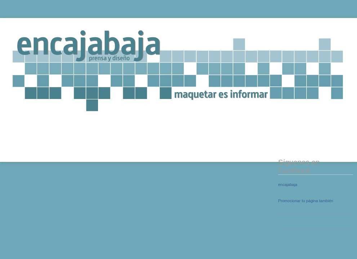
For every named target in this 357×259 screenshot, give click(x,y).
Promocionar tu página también (305, 201)
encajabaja (287, 184)
